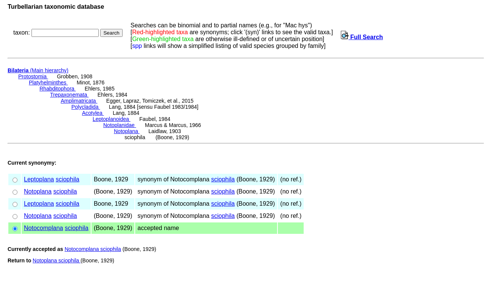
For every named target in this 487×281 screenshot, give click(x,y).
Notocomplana (43, 228)
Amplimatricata (79, 101)
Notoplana (127, 131)
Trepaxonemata (69, 95)
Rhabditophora (57, 89)
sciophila (67, 179)
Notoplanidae (119, 125)
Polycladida (85, 107)
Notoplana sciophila (56, 260)
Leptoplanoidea (112, 119)
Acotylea (93, 113)
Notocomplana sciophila (93, 249)
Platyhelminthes (48, 82)
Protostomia (33, 76)
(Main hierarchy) (38, 70)
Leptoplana (39, 179)
